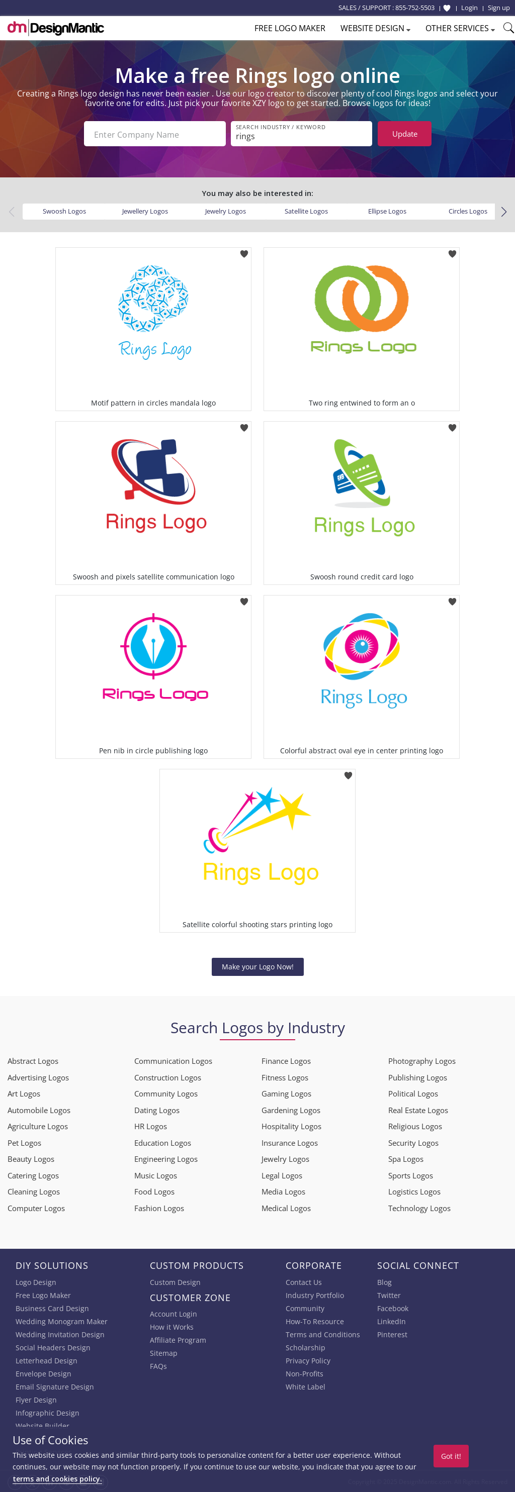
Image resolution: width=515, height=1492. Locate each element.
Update (404, 134)
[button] (503, 211)
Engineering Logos (166, 1158)
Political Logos (413, 1092)
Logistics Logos (414, 1190)
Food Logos (154, 1190)
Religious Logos (415, 1125)
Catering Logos (33, 1174)
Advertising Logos (38, 1076)
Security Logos (413, 1142)
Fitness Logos (285, 1076)
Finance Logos (286, 1060)
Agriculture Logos (38, 1125)
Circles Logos (468, 210)
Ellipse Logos (387, 210)
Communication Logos (173, 1060)
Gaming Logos (286, 1092)
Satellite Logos (306, 210)
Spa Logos (405, 1158)
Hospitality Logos (291, 1125)
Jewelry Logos (225, 210)
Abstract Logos (33, 1060)
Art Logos (24, 1092)
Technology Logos (419, 1207)
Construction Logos (167, 1076)
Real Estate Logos (418, 1109)
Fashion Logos (159, 1207)
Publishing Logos (417, 1076)
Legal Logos (282, 1174)
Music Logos (155, 1174)
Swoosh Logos (64, 210)
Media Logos (283, 1190)
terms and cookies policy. (57, 1478)
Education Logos (162, 1142)
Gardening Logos (291, 1109)
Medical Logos (286, 1207)
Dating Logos (157, 1109)
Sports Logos (410, 1174)
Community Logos (166, 1092)
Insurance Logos (290, 1142)
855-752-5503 (415, 7)
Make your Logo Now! (258, 965)
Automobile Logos (39, 1109)
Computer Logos (36, 1207)
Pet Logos (24, 1142)
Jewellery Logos (145, 210)
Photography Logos (422, 1060)
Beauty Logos (31, 1158)
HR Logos (150, 1125)
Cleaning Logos (34, 1190)
